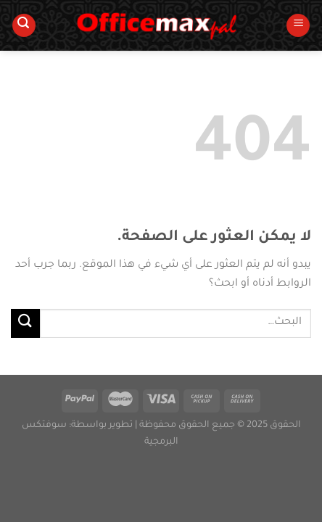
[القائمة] (298, 26)
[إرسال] (25, 323)
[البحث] (24, 26)
